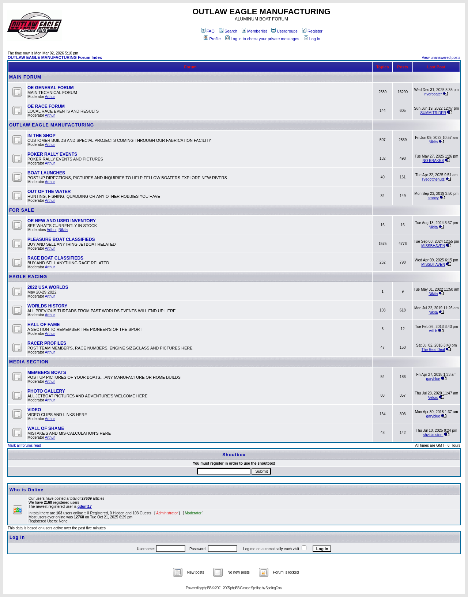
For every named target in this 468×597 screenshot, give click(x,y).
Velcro (433, 398)
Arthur (50, 97)
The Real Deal (433, 350)
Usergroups (284, 31)
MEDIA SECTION (29, 361)
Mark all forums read (24, 445)
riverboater (433, 94)
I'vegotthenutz (433, 179)
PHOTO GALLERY (46, 391)
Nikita (433, 142)
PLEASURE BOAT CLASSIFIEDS (61, 239)
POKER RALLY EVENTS (52, 154)
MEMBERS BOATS (46, 372)
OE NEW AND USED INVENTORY (61, 220)
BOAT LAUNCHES (46, 172)
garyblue (433, 379)
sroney (433, 198)
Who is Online (27, 489)
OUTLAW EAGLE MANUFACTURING (51, 125)
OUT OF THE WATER (49, 191)
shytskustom (433, 435)
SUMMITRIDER (433, 113)
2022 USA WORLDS (47, 287)
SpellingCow (273, 588)
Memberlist (254, 31)
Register (312, 31)
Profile (212, 39)
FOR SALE (21, 210)
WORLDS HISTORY (47, 306)
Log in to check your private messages (262, 39)
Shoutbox (233, 454)
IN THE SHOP (41, 135)
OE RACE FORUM (46, 106)
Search (228, 31)
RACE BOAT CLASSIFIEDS (55, 258)
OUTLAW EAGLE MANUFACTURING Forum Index (55, 57)
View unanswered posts (441, 58)
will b (433, 331)
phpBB (206, 588)
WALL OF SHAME (45, 428)
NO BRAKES (433, 161)
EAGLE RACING (28, 276)
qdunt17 (85, 507)
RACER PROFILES (46, 343)
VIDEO (34, 409)
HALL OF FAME (43, 324)
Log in (312, 39)
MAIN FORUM (25, 77)
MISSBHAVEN (433, 246)
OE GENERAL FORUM (50, 87)
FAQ (208, 31)
